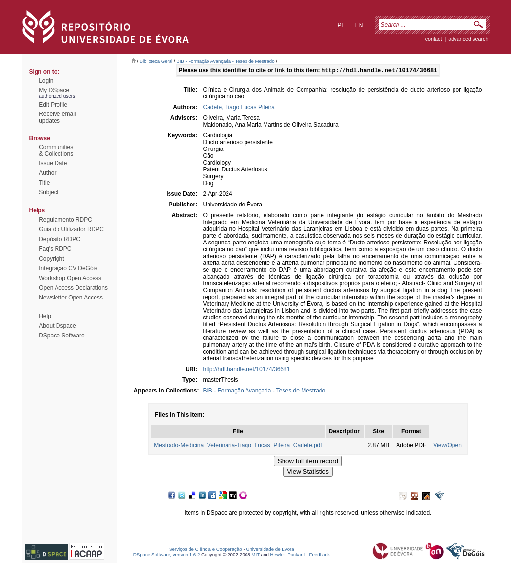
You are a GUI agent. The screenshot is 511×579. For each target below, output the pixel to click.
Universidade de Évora (270, 550)
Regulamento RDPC (65, 219)
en (359, 25)
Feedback (319, 555)
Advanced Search (468, 39)
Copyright (51, 258)
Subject (48, 192)
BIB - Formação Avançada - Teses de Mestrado (225, 61)
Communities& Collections (56, 150)
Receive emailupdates (57, 117)
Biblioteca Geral (156, 61)
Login (46, 80)
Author (47, 172)
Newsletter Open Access (71, 297)
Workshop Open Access (70, 278)
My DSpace (54, 90)
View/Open (447, 446)
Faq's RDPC (55, 248)
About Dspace (57, 325)
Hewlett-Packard (287, 555)
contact (433, 39)
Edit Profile (53, 104)
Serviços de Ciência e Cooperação (205, 550)
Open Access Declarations (73, 287)
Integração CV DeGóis (68, 268)
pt (340, 25)
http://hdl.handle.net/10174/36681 (246, 370)
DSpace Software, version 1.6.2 (166, 555)
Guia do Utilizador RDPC (71, 229)
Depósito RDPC (59, 239)
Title (44, 182)
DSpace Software (61, 335)
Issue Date (53, 163)
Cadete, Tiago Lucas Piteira (239, 108)
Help (45, 316)
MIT (255, 555)
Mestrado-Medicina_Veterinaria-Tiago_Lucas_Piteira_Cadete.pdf (238, 446)
